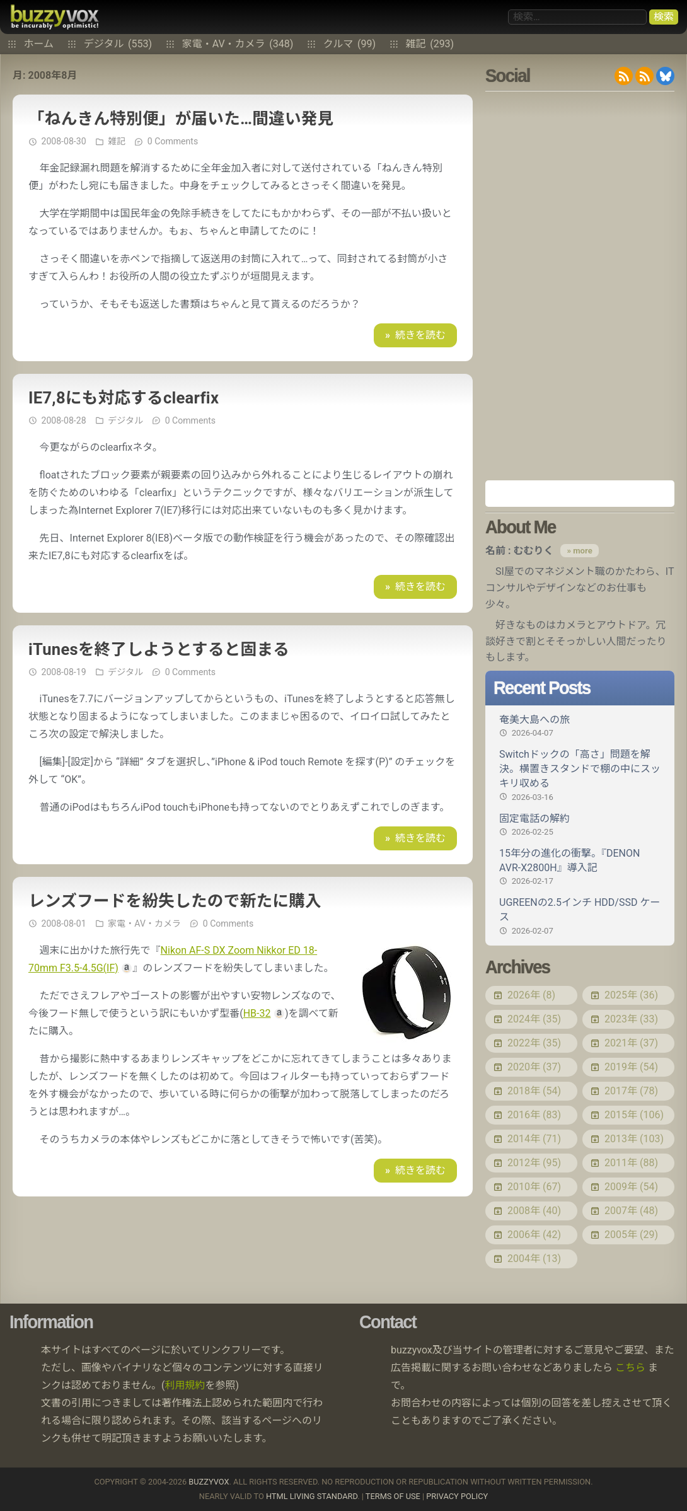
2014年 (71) (534, 1139)
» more (579, 550)
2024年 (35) (534, 1019)
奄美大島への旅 (580, 726)
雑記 (430, 44)
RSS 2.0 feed (624, 76)
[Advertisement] (580, 285)
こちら (630, 1368)
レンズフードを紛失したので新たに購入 (174, 900)
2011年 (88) (631, 1163)
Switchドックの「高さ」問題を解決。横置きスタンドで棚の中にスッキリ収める (580, 775)
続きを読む (420, 335)
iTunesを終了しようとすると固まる (158, 649)
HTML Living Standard (311, 1496)
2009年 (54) (631, 1187)
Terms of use (393, 1496)
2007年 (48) (631, 1211)
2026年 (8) (531, 995)
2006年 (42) (534, 1235)
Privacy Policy (457, 1496)
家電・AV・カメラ (238, 44)
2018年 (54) (534, 1091)
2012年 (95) (534, 1163)
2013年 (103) (634, 1139)
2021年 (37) (631, 1043)
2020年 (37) (534, 1067)
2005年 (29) (631, 1235)
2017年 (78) (631, 1091)
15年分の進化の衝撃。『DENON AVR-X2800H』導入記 (580, 867)
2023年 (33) (631, 1019)
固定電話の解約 (580, 825)
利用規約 (185, 1385)
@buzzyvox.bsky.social (665, 76)
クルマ (349, 44)
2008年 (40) (534, 1211)
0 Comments (172, 141)
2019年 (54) (631, 1067)
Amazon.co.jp (579, 493)
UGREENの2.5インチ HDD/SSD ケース (580, 916)
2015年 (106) (634, 1115)
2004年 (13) (534, 1259)
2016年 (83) (534, 1115)
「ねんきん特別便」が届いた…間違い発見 (181, 118)
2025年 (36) (631, 995)
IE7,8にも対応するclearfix (123, 397)
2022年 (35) (534, 1043)
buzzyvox (54, 17)
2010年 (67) (534, 1187)
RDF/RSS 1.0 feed (644, 76)
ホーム (39, 44)
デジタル (118, 44)
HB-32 (257, 1013)
